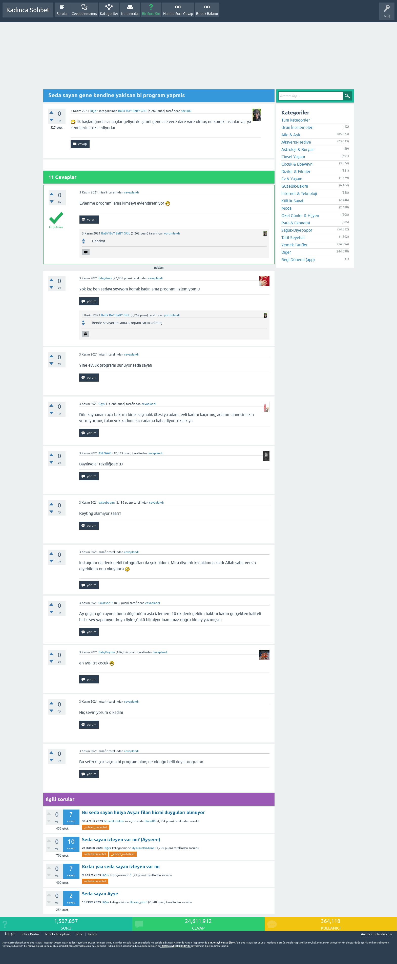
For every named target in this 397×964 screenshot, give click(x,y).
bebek (92, 934)
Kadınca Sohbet (28, 10)
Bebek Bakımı (207, 14)
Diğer (94, 111)
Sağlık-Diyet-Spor (296, 230)
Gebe (79, 934)
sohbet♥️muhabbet (95, 854)
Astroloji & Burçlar (297, 149)
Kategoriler (109, 14)
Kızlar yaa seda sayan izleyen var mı (121, 866)
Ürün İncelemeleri (297, 127)
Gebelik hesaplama (57, 934)
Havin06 (150, 821)
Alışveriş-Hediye (296, 142)
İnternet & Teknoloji (299, 193)
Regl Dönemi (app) (298, 259)
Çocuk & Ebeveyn (296, 164)
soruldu (186, 111)
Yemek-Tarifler (294, 245)
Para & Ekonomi (295, 223)
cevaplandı (131, 192)
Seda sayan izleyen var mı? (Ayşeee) (121, 839)
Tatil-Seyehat (293, 237)
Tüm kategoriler (295, 120)
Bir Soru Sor (151, 14)
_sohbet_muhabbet (95, 827)
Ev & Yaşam (291, 178)
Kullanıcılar (130, 14)
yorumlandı (172, 233)
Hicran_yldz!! (138, 902)
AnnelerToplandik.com (376, 934)
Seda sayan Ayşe (100, 893)
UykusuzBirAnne (143, 848)
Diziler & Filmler (295, 171)
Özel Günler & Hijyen (300, 215)
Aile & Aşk (290, 134)
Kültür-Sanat (292, 201)
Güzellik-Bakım (114, 821)
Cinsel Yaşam (293, 156)
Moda (286, 208)
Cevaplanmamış (84, 14)
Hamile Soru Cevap (178, 14)
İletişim (10, 934)
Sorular (62, 14)
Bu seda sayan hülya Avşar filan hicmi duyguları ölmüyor (143, 812)
